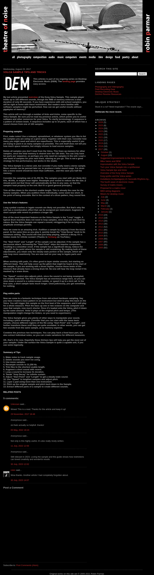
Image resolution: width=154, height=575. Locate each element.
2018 (101, 146)
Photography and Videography (109, 87)
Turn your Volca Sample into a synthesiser (120, 167)
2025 (101, 125)
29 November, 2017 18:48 (23, 414)
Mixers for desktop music (112, 194)
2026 (101, 122)
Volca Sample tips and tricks (24, 72)
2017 (101, 149)
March (104, 206)
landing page (69, 81)
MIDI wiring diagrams (110, 191)
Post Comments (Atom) (27, 565)
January (105, 212)
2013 (101, 223)
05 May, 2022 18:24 (20, 430)
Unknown (15, 404)
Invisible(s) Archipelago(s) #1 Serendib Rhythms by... (125, 179)
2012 (101, 227)
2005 (101, 247)
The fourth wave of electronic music (117, 182)
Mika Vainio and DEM (110, 161)
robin (13, 470)
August (104, 155)
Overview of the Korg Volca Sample (117, 173)
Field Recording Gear (105, 89)
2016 (101, 215)
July (103, 197)
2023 (101, 131)
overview (33, 97)
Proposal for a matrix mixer (113, 188)
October (105, 152)
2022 (101, 134)
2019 (101, 143)
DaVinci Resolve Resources (108, 94)
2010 (101, 232)
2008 (101, 239)
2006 (101, 244)
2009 (101, 235)
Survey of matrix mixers (111, 185)
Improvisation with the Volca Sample (117, 164)
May (103, 203)
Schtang (52, 237)
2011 (101, 230)
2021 (101, 137)
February (105, 209)
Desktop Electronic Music (107, 91)
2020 (101, 140)
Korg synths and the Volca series (115, 176)
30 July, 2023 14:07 (20, 480)
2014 (101, 221)
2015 (101, 218)
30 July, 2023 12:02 (20, 464)
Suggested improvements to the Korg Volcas (121, 158)
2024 (101, 128)
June (103, 200)
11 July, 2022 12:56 (20, 446)
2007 (101, 241)
